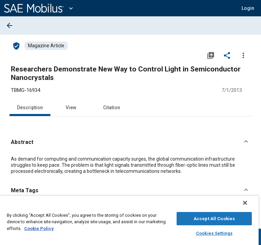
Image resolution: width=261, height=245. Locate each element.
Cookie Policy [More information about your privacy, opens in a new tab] (39, 227)
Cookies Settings (214, 232)
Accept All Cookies (214, 217)
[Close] (250, 206)
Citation (111, 107)
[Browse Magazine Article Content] (46, 46)
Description (30, 107)
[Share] (227, 55)
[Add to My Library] (210, 55)
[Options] (243, 55)
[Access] (16, 45)
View (71, 107)
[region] (129, 222)
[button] (248, 8)
